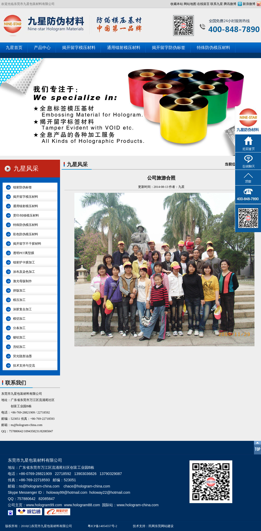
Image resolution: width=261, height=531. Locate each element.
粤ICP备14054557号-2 (102, 526)
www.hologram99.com (44, 505)
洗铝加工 (19, 347)
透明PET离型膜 (23, 253)
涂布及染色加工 (24, 272)
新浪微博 (249, 4)
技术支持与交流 (24, 365)
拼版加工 (19, 290)
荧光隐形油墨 (22, 356)
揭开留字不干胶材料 (27, 243)
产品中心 (42, 47)
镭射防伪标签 (22, 187)
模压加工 (19, 300)
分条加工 (19, 328)
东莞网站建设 (164, 526)
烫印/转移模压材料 (26, 215)
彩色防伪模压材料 (25, 234)
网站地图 (190, 4)
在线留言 (203, 4)
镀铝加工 (19, 337)
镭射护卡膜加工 (24, 262)
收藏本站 (176, 4)
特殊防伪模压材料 (213, 47)
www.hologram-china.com (137, 505)
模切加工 (19, 318)
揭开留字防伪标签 (168, 47)
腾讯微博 (230, 4)
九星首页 (14, 47)
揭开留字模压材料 (79, 47)
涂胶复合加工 (22, 309)
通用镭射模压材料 (123, 47)
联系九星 (216, 4)
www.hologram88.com (82, 505)
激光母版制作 (22, 281)
